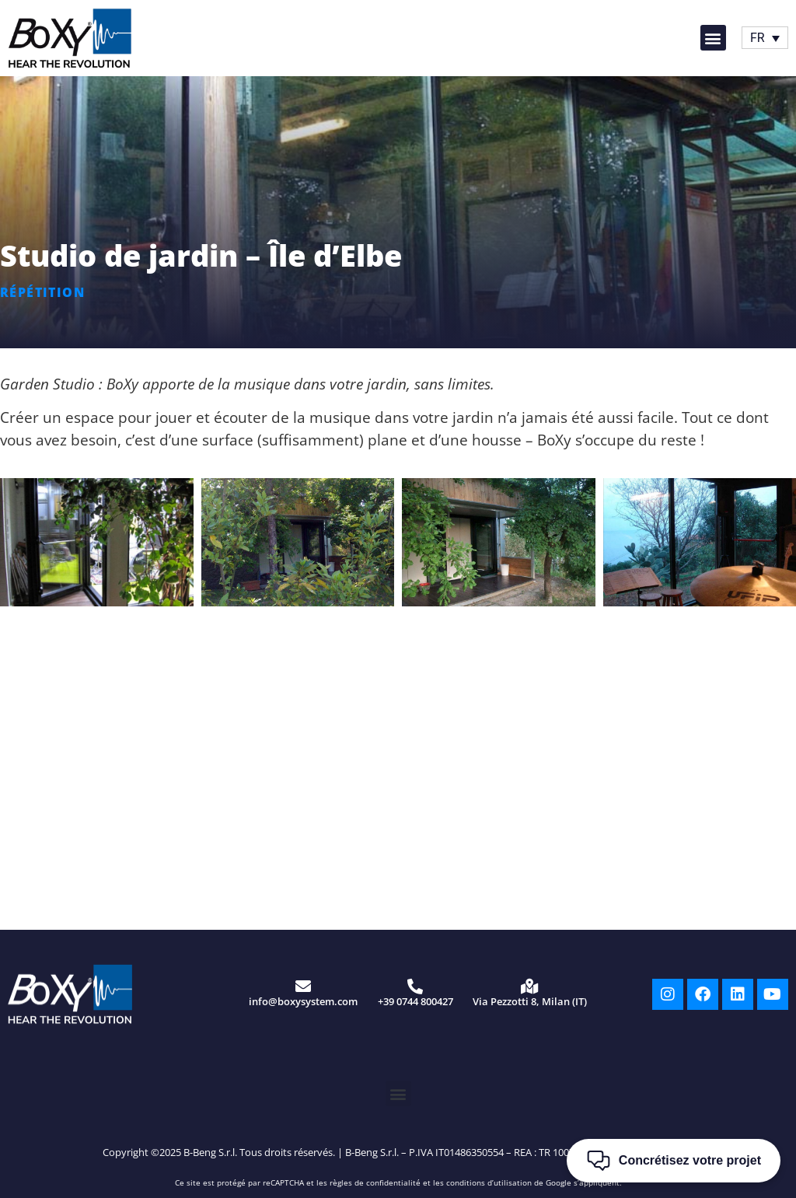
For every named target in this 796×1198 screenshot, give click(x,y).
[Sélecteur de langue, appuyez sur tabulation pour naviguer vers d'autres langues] (765, 37)
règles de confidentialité (375, 1182)
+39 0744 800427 (415, 1001)
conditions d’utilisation (489, 1182)
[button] (713, 38)
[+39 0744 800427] (415, 986)
